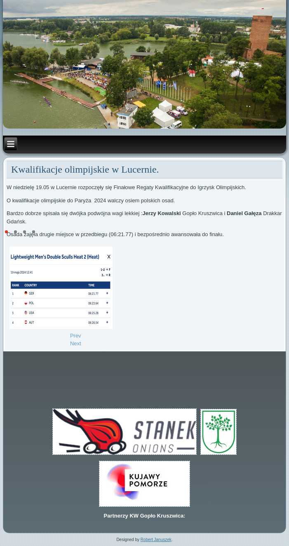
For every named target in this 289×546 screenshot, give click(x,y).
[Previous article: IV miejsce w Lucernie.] (75, 336)
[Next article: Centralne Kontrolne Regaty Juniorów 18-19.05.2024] (75, 343)
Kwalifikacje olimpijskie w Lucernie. (85, 169)
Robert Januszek (156, 539)
